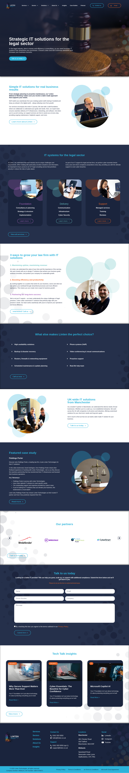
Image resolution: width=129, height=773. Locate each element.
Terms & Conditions (76, 769)
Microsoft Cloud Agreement (106, 769)
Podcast (83, 5)
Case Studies (74, 5)
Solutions (45, 5)
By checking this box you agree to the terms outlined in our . (42, 626)
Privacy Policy (63, 626)
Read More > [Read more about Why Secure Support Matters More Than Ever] (13, 700)
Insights (64, 5)
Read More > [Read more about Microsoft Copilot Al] (95, 697)
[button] (10, 538)
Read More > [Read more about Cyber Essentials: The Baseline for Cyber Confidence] (54, 702)
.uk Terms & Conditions (90, 769)
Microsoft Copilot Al (100, 686)
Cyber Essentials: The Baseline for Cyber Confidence (61, 688)
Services (25, 5)
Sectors (35, 5)
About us (55, 5)
